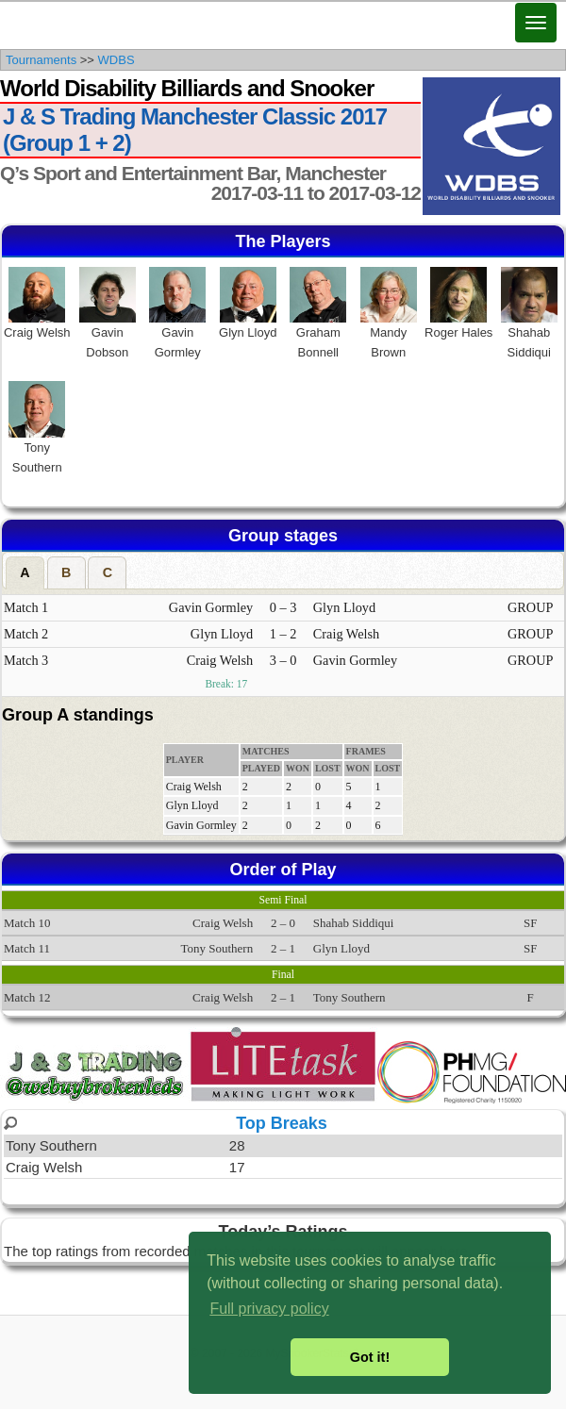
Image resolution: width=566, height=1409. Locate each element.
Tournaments (41, 60)
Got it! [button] (370, 1357)
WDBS (116, 60)
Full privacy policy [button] (268, 1309)
